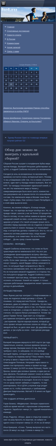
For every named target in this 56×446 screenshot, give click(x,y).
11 (31, 76)
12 (36, 76)
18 (31, 80)
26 (36, 84)
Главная (10, 27)
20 (6, 84)
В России (11, 39)
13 (6, 80)
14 (11, 80)
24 (26, 84)
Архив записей (13, 47)
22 (16, 84)
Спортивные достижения (18, 31)
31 (26, 88)
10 (26, 76)
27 (6, 88)
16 (21, 80)
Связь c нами (13, 51)
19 (36, 80)
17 (26, 80)
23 (21, 84)
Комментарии (13, 43)
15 (16, 80)
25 (31, 84)
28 (11, 88)
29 (16, 88)
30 (21, 88)
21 (11, 84)
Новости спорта (14, 35)
